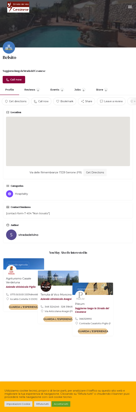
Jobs (80, 90)
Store (102, 90)
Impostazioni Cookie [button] (18, 403)
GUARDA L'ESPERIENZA (24, 307)
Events (57, 90)
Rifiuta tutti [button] (42, 403)
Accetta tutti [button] (61, 403)
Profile (9, 89)
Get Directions (95, 172)
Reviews (32, 90)
